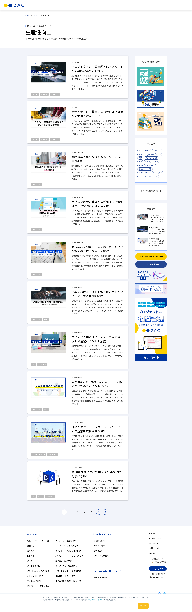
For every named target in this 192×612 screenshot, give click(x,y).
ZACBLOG (98, 550)
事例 (140, 162)
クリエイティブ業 (145, 169)
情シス (155, 173)
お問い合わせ (157, 568)
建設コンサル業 (144, 151)
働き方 (141, 165)
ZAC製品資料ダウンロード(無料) (151, 256)
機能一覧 (30, 545)
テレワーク (150, 165)
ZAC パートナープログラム (38, 586)
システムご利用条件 (35, 576)
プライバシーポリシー (96, 600)
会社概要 (152, 533)
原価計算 (151, 154)
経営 (146, 162)
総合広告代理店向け (63, 560)
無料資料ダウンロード (176, 5)
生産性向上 (157, 151)
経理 (140, 158)
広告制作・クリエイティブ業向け (69, 555)
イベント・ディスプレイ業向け (68, 550)
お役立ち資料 (99, 540)
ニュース (152, 553)
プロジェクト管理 (151, 158)
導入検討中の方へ (128, 5)
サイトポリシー (154, 543)
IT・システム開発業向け (65, 540)
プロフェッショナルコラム (148, 176)
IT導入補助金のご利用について (68, 581)
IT (161, 173)
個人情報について (155, 538)
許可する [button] (143, 606)
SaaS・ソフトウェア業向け (66, 545)
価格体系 (30, 550)
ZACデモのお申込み (151, 264)
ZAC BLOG (36, 15)
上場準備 (154, 162)
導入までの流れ (33, 565)
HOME (27, 15)
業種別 (58, 5)
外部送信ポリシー (155, 548)
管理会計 (142, 154)
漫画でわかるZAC (34, 581)
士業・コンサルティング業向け (68, 571)
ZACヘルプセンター (102, 577)
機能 (81, 5)
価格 (90, 5)
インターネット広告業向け (66, 565)
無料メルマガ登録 (101, 555)
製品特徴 (70, 5)
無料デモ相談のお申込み (153, 5)
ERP (159, 154)
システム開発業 (144, 173)
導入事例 (99, 5)
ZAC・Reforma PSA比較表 (38, 571)
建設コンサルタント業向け (66, 576)
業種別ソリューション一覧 (38, 540)
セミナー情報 (99, 545)
